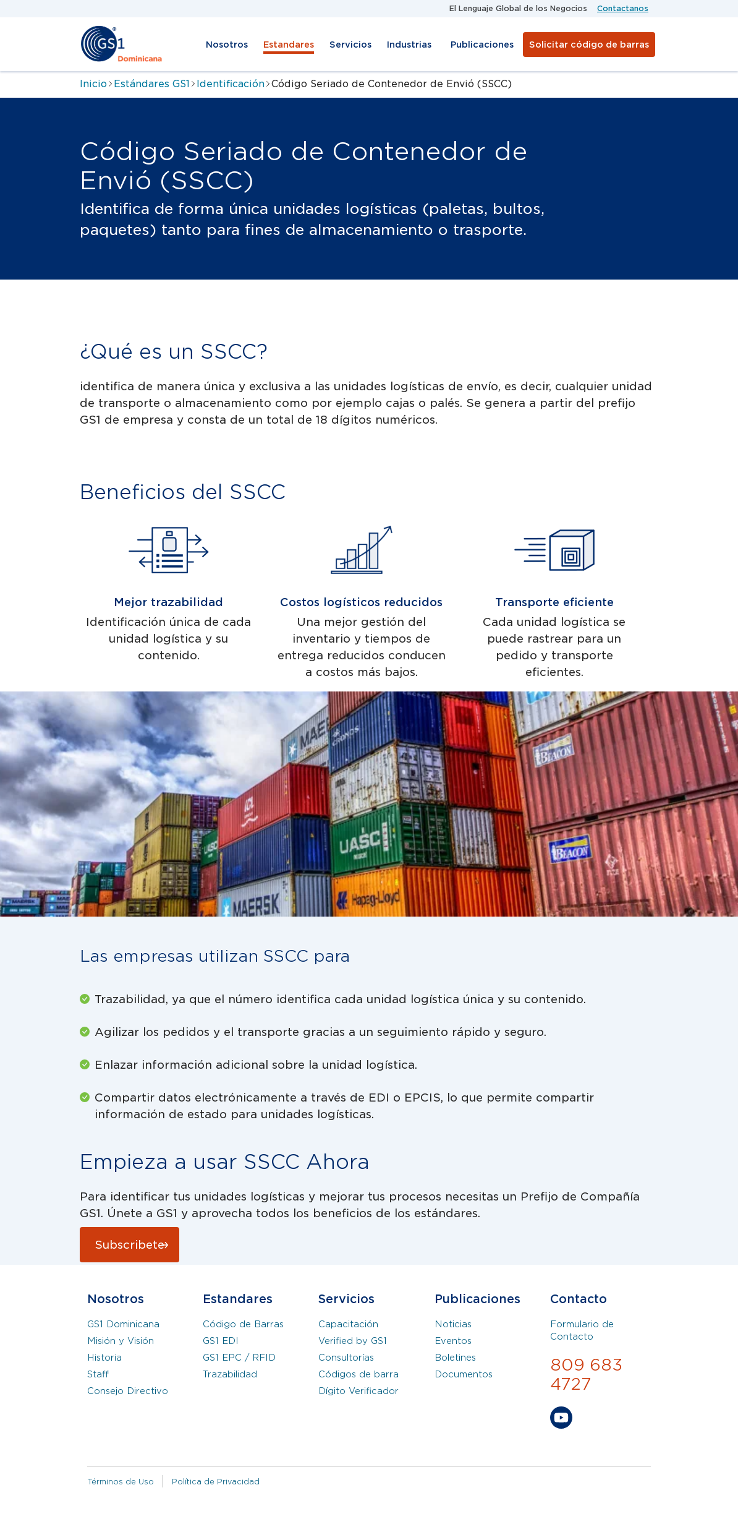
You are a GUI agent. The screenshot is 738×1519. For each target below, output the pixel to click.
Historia (104, 1358)
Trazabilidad (230, 1374)
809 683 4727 (586, 1374)
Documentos (464, 1374)
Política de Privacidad (216, 1481)
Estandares (288, 44)
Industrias (409, 44)
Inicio (93, 84)
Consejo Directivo (127, 1391)
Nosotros (227, 44)
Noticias (453, 1324)
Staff (98, 1374)
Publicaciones (482, 44)
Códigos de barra (358, 1374)
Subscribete (129, 1244)
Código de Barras (243, 1324)
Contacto (578, 1299)
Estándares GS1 (152, 84)
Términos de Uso (120, 1481)
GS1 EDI (221, 1341)
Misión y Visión (120, 1341)
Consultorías (346, 1358)
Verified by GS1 (352, 1341)
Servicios (350, 44)
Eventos (453, 1341)
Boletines (455, 1358)
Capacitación (348, 1324)
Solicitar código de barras (589, 44)
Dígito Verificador (358, 1391)
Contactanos (622, 8)
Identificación (231, 84)
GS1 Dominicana (123, 1324)
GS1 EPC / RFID (239, 1358)
